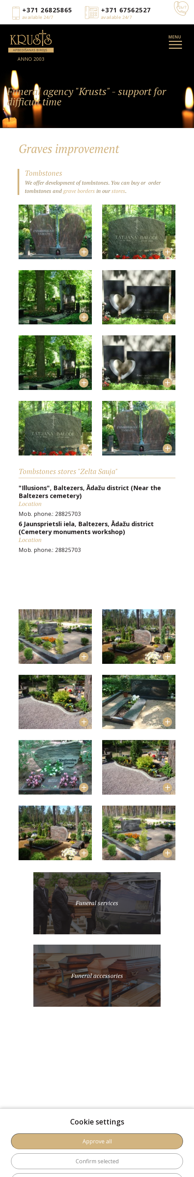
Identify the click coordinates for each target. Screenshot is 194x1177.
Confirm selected (97, 1161)
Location (30, 503)
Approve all (97, 1141)
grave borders (79, 191)
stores (118, 191)
